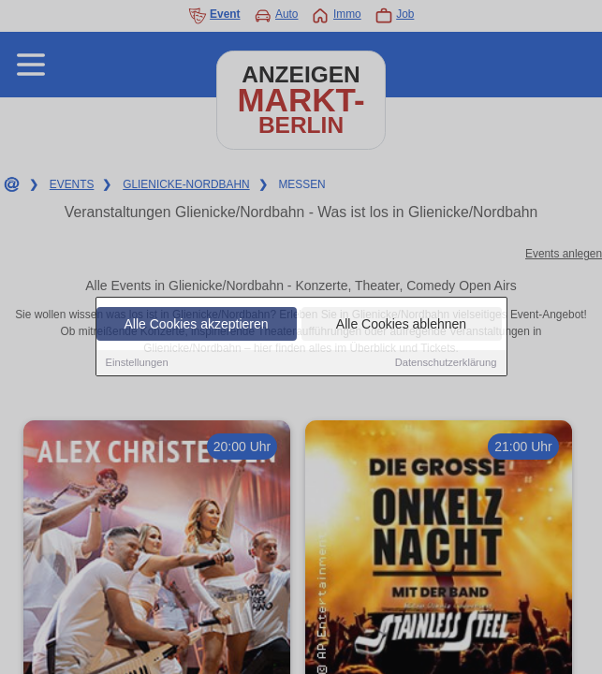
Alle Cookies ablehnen (401, 324)
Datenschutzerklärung (446, 363)
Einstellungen (137, 363)
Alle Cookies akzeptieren (196, 324)
